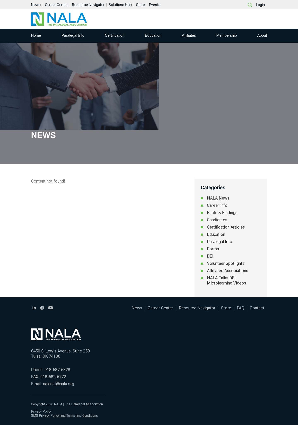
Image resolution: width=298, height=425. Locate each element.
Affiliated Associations (227, 270)
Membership (226, 35)
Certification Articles (226, 227)
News (36, 4)
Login (260, 4)
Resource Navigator (88, 4)
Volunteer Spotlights (225, 263)
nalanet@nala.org (58, 383)
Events (154, 4)
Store (140, 4)
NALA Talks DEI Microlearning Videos (226, 280)
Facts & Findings (222, 212)
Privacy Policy (41, 411)
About (262, 35)
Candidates (217, 219)
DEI (210, 256)
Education (153, 35)
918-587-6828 (57, 369)
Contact (257, 307)
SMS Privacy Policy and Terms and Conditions (64, 416)
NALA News (218, 198)
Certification (114, 35)
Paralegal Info (72, 35)
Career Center (56, 4)
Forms (213, 248)
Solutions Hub (120, 4)
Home (36, 35)
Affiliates (189, 35)
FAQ (240, 307)
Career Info (217, 205)
